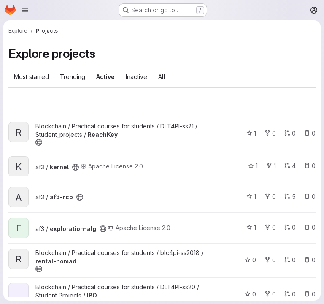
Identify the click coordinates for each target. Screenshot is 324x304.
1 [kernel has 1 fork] (271, 165)
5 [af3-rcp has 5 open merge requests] (290, 196)
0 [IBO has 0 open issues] (310, 294)
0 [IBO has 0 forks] (270, 294)
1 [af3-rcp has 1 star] (251, 196)
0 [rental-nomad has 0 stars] (250, 259)
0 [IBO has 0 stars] (250, 294)
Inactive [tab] (136, 76)
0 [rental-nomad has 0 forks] (270, 259)
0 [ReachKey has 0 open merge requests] (290, 133)
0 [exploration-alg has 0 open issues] (310, 227)
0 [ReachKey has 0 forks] (270, 133)
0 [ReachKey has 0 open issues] (310, 133)
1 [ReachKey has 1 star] (251, 133)
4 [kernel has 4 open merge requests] (290, 165)
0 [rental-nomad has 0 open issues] (310, 259)
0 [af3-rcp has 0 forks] (270, 196)
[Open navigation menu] (25, 10)
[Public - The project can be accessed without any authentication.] (38, 142)
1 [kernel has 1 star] (253, 165)
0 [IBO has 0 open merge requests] (290, 294)
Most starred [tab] (31, 76)
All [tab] (161, 76)
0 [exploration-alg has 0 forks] (270, 227)
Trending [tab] (72, 76)
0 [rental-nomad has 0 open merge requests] (290, 259)
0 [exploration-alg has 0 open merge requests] (290, 227)
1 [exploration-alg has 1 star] (251, 227)
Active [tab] (105, 76)
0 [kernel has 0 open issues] (310, 165)
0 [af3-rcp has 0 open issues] (310, 196)
